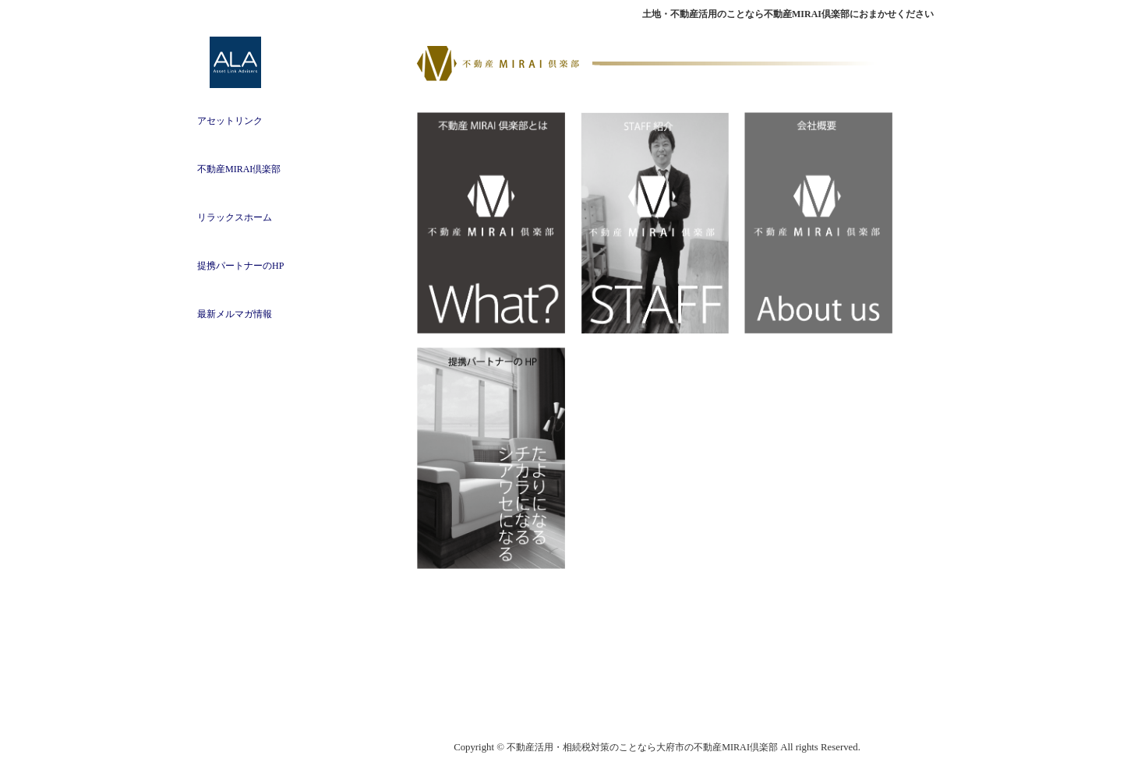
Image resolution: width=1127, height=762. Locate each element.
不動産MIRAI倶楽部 (239, 169)
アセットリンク (230, 120)
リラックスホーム (234, 217)
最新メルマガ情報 (234, 314)
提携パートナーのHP (240, 265)
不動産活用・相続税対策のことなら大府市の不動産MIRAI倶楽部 (642, 747)
